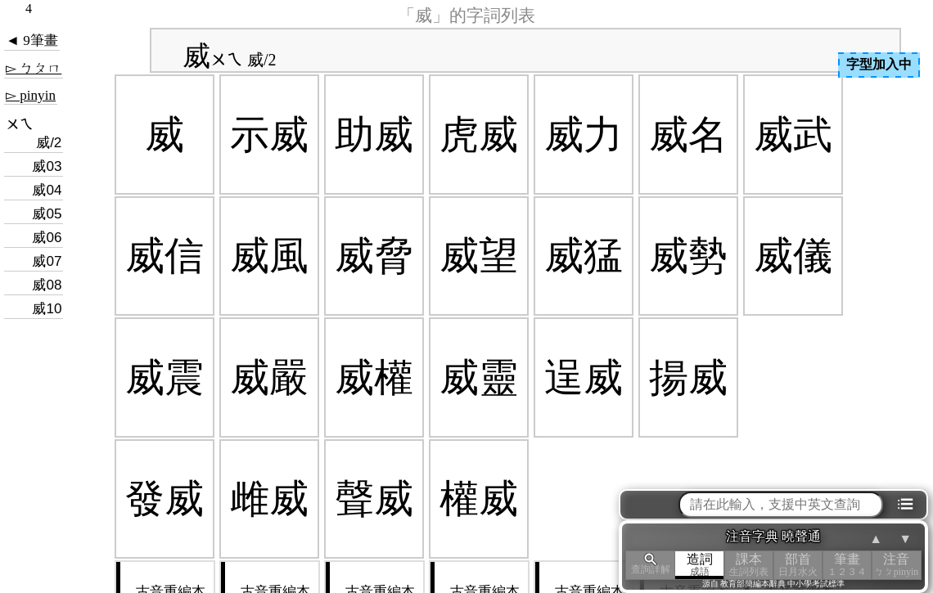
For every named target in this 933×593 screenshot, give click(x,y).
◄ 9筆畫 (32, 40)
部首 (798, 564)
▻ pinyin (31, 95)
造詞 (699, 564)
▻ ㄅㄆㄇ (33, 68)
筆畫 (847, 564)
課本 (748, 564)
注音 (896, 564)
